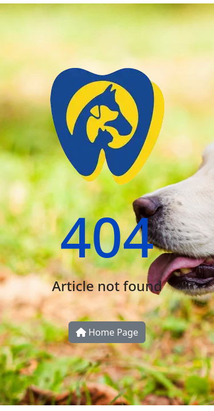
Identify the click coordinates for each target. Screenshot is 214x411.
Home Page (107, 332)
